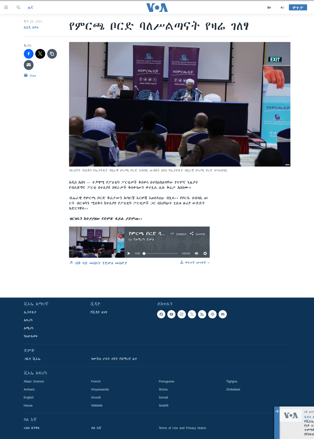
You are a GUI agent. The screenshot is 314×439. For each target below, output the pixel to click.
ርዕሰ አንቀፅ (31, 428)
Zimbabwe (233, 389)
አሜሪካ (28, 328)
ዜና (30, 7)
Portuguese (166, 381)
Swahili (163, 405)
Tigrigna (231, 381)
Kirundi (96, 397)
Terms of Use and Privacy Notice (182, 428)
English (29, 397)
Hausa (28, 405)
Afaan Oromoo (34, 381)
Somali (163, 397)
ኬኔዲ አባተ (31, 27)
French (96, 381)
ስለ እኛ (96, 428)
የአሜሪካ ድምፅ (144, 239)
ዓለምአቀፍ (31, 336)
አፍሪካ (28, 320)
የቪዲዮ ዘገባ (98, 312)
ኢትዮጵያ (30, 312)
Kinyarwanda (100, 389)
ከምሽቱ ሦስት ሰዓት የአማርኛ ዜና (114, 359)
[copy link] (52, 54)
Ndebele (97, 405)
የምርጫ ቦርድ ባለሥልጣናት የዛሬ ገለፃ (166, 233)
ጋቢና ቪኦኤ (32, 359)
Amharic (29, 389)
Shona (163, 389)
